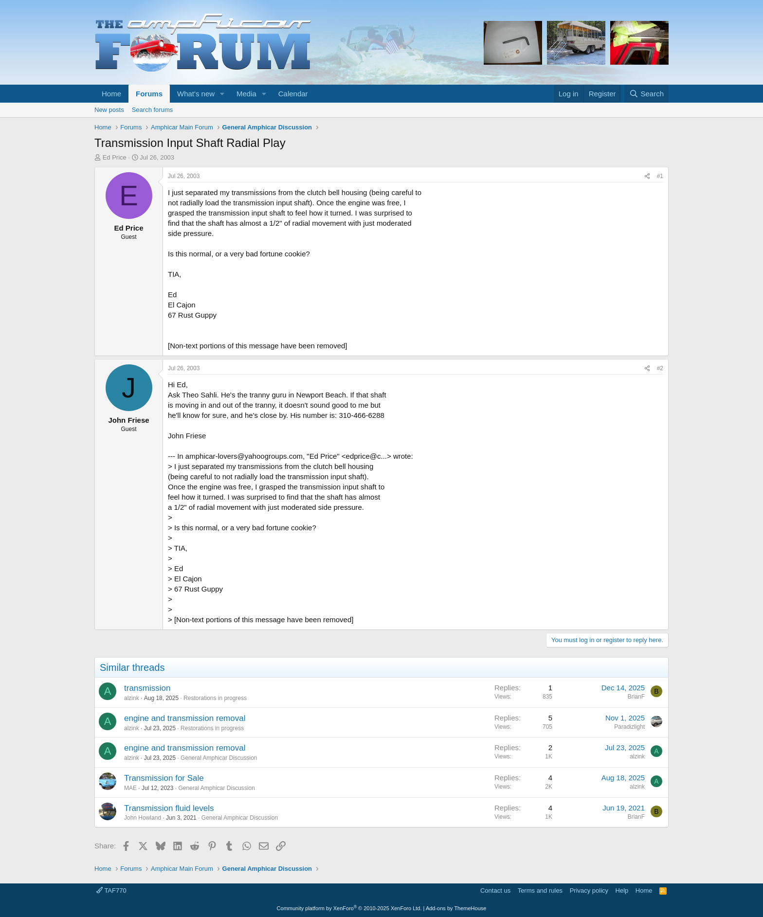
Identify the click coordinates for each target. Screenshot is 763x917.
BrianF (636, 696)
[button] (222, 94)
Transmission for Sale (164, 778)
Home (111, 94)
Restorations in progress (215, 698)
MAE (130, 788)
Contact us (495, 890)
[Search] (646, 94)
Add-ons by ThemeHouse (456, 908)
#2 (660, 368)
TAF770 (111, 890)
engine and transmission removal (184, 718)
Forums (149, 94)
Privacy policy (589, 890)
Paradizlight (629, 726)
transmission (147, 688)
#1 (660, 176)
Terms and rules (540, 890)
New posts (109, 109)
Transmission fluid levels (169, 808)
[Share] (647, 176)
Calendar (293, 94)
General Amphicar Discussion (219, 758)
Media (246, 94)
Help (622, 890)
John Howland (142, 817)
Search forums (152, 109)
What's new (196, 94)
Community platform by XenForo (349, 908)
